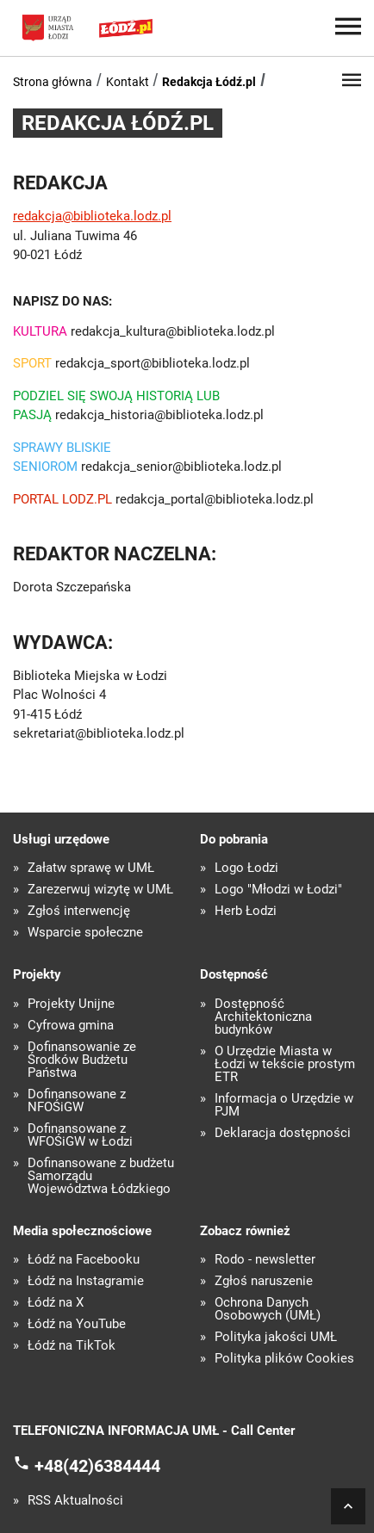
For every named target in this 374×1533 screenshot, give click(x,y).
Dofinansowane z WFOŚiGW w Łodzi (80, 1135)
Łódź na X (56, 1302)
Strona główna (52, 82)
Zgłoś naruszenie (264, 1281)
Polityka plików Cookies (284, 1358)
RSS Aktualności (75, 1500)
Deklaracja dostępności (283, 1133)
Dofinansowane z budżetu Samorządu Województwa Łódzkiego (101, 1176)
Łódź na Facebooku (84, 1259)
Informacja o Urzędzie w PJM (284, 1105)
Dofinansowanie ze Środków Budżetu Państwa (82, 1060)
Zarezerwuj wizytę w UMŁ (100, 889)
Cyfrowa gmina (71, 1025)
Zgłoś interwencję (79, 911)
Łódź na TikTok (71, 1345)
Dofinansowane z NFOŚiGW (77, 1101)
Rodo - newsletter (265, 1259)
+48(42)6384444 (97, 1465)
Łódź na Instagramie (86, 1281)
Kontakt (127, 82)
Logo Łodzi (246, 868)
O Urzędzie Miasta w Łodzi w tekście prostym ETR (285, 1064)
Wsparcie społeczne (85, 932)
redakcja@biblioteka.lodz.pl (92, 216)
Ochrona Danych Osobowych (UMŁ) (268, 1309)
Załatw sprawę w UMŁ (91, 868)
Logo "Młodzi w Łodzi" (278, 889)
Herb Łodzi (246, 911)
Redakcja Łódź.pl (209, 82)
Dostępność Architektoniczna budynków (263, 1017)
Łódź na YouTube (77, 1324)
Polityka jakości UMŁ (276, 1337)
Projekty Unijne (71, 1004)
